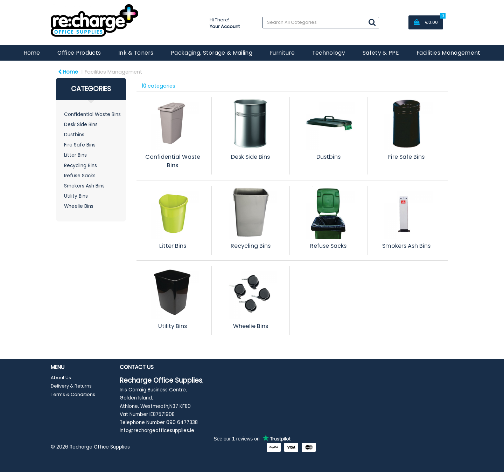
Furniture (282, 52)
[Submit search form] (372, 22)
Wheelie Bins (78, 206)
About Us (61, 378)
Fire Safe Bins (80, 145)
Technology (328, 52)
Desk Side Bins (81, 124)
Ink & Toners (135, 52)
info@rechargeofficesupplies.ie (157, 430)
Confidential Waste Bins (92, 114)
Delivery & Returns (71, 386)
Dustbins (74, 134)
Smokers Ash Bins (84, 186)
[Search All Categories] (320, 22)
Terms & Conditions (73, 394)
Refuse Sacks (80, 175)
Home (31, 52)
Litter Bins (75, 155)
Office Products (79, 52)
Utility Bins (76, 196)
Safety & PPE (381, 52)
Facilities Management (448, 52)
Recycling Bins (80, 165)
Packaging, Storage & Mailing (211, 52)
